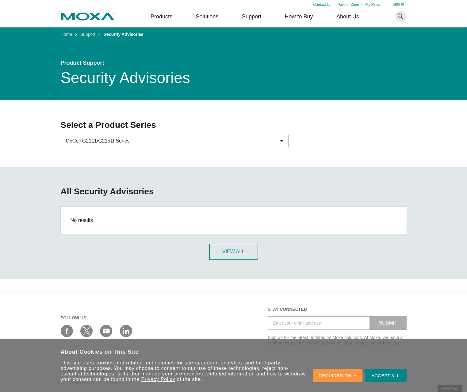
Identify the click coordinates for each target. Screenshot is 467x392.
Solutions (207, 16)
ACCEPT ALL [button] (386, 375)
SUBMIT (388, 322)
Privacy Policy (158, 379)
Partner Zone (348, 4)
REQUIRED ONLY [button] (338, 375)
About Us (347, 16)
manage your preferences (172, 373)
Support (251, 16)
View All (233, 251)
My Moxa (372, 4)
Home (66, 34)
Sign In (398, 4)
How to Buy (299, 16)
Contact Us (322, 4)
